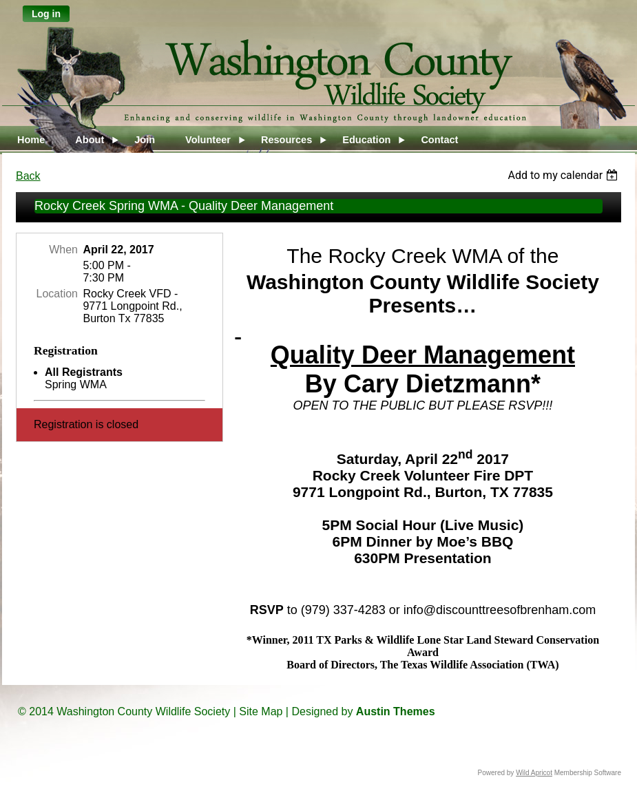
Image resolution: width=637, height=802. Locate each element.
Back (28, 176)
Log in (46, 13)
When (63, 249)
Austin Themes (395, 711)
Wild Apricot (534, 773)
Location (57, 293)
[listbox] (564, 175)
